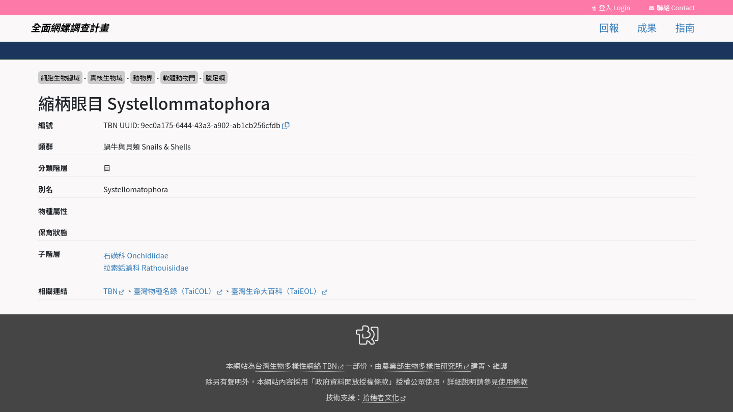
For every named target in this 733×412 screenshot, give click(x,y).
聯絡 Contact (676, 7)
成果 (647, 27)
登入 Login (614, 7)
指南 (685, 27)
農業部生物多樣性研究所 (422, 365)
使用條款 (513, 381)
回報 (608, 27)
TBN (110, 290)
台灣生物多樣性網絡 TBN (296, 365)
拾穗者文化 (380, 397)
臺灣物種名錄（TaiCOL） (174, 290)
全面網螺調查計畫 (70, 27)
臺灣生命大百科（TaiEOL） (276, 290)
